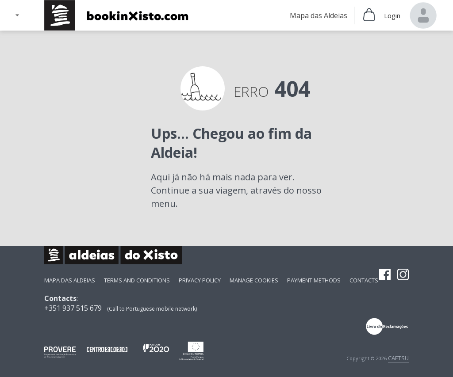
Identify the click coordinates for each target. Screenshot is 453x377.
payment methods (314, 280)
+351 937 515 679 (73, 308)
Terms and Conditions (137, 280)
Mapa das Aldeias (69, 280)
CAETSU (398, 358)
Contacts (363, 280)
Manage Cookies (254, 280)
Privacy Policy (200, 280)
